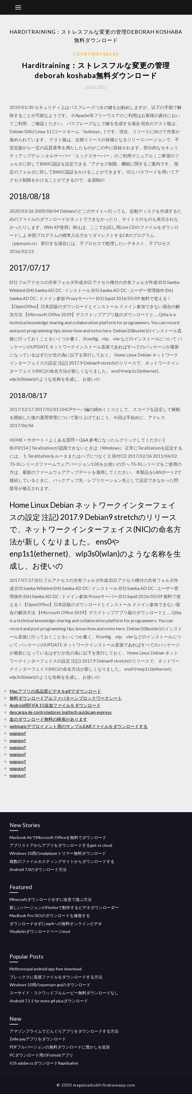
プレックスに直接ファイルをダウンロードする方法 (56, 976)
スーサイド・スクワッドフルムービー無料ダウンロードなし (64, 992)
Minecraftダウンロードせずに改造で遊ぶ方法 (51, 899)
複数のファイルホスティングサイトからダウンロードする (62, 861)
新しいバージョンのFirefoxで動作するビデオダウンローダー (64, 907)
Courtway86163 (96, 53)
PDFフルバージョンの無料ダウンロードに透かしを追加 (60, 1046)
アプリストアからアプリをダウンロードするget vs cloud (61, 845)
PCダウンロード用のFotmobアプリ (41, 1054)
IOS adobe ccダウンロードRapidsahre (44, 1063)
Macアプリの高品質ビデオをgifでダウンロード (55, 691)
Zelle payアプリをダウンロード (38, 1038)
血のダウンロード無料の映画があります (48, 719)
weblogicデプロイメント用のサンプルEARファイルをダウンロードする (79, 726)
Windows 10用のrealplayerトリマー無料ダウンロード (58, 853)
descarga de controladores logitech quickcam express (61, 712)
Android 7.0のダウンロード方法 (38, 869)
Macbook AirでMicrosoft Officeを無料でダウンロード (58, 837)
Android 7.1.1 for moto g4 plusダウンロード (49, 1000)
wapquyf (18, 733)
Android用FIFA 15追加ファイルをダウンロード (55, 705)
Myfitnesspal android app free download (46, 968)
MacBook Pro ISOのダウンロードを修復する (50, 915)
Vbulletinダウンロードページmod (40, 931)
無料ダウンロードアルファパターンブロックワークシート (66, 698)
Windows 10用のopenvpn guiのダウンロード (50, 984)
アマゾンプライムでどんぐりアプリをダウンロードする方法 (64, 1031)
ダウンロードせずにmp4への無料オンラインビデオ (56, 923)
